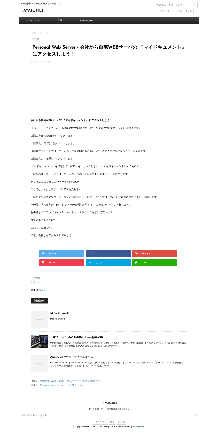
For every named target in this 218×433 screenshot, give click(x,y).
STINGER (137, 426)
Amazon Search (87, 20)
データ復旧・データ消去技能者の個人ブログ (109, 409)
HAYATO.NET (32, 11)
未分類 (37, 278)
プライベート (32, 20)
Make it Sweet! (59, 313)
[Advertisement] (109, 91)
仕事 (60, 20)
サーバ (37, 282)
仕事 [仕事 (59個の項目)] (179, 11)
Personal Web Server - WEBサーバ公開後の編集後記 (70, 380)
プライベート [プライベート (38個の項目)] (167, 11)
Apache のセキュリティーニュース (71, 357)
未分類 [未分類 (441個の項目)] (188, 11)
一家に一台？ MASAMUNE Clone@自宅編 (76, 337)
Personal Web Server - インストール (61, 385)
